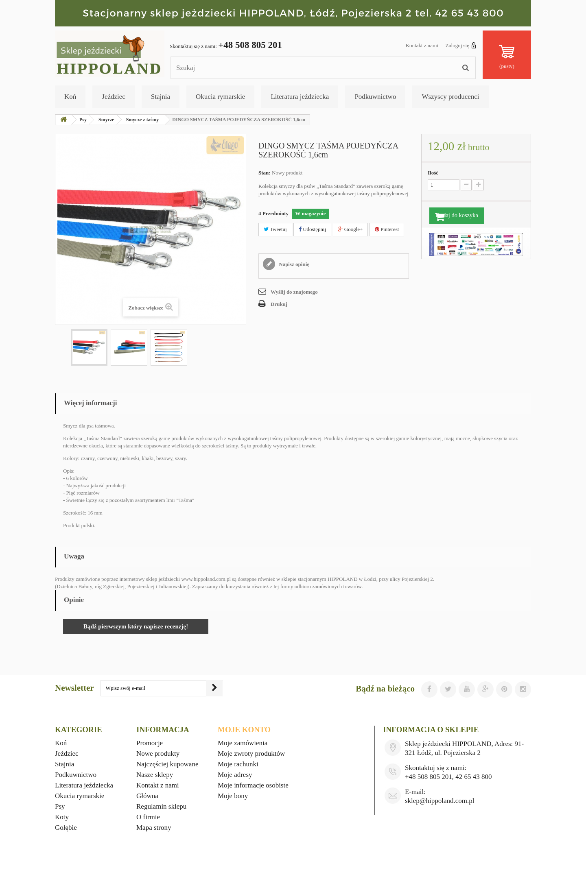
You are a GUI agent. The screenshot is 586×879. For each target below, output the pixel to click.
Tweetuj (275, 229)
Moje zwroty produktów (251, 753)
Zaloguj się (461, 45)
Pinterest (387, 229)
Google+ (350, 229)
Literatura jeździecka (300, 96)
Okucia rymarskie (220, 96)
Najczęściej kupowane (167, 764)
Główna (147, 796)
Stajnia (160, 96)
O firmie (148, 817)
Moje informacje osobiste (253, 785)
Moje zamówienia (242, 743)
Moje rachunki (238, 764)
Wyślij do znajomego (294, 292)
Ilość (433, 173)
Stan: (264, 173)
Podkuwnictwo (375, 96)
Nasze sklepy (154, 775)
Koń (70, 96)
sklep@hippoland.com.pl (439, 801)
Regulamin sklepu (161, 806)
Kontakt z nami (422, 45)
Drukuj (279, 304)
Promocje (149, 743)
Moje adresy (235, 775)
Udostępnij (312, 229)
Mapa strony (153, 827)
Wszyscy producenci (450, 96)
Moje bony (233, 796)
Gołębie (66, 827)
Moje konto (244, 729)
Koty (62, 817)
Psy (60, 806)
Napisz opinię (293, 264)
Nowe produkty (157, 753)
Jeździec (113, 96)
